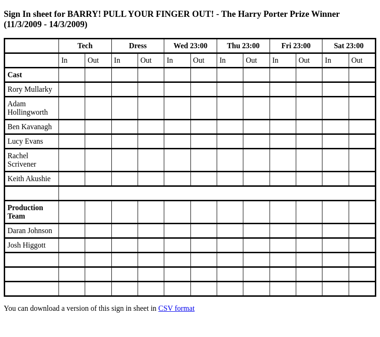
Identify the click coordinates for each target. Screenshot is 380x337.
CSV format (176, 308)
